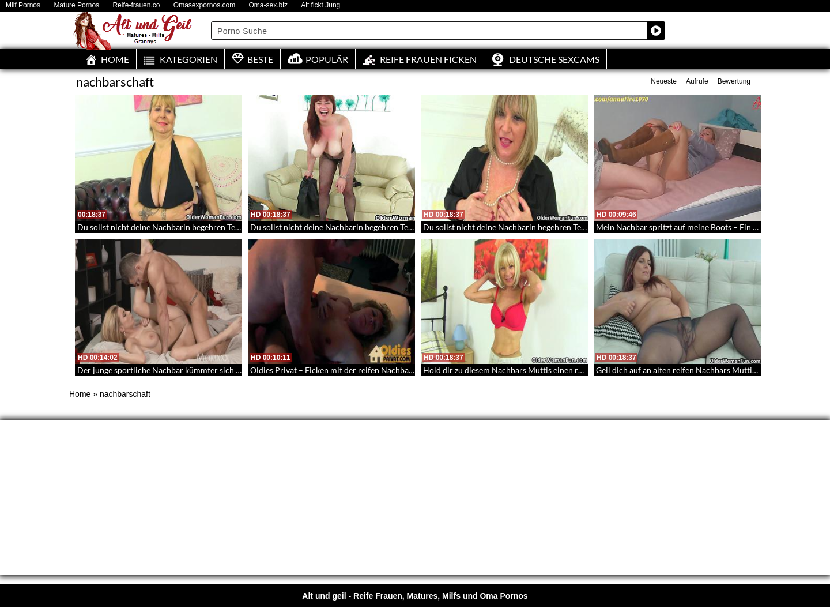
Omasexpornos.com (204, 5)
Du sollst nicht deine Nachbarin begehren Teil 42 (510, 227)
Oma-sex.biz (268, 5)
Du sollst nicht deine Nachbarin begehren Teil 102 (166, 227)
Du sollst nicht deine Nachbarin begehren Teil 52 (337, 227)
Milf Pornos (23, 5)
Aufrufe (697, 81)
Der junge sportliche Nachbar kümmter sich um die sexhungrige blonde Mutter (218, 370)
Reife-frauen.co (136, 5)
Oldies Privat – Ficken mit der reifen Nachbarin (334, 370)
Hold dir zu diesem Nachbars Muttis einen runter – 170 (521, 370)
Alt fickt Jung (320, 5)
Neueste (664, 81)
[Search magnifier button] (656, 30)
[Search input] (429, 30)
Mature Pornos (76, 5)
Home (79, 394)
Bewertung (734, 81)
